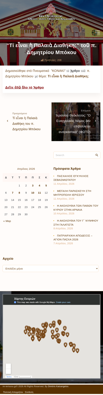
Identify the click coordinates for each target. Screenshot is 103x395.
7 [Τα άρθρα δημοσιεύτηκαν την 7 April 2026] (12, 192)
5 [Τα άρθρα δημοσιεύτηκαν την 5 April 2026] (46, 185)
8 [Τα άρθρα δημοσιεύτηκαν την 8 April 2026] (19, 192)
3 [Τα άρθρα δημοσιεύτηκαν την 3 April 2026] (33, 185)
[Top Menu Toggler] (97, 32)
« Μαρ (7, 220)
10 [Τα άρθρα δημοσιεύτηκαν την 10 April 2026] (32, 192)
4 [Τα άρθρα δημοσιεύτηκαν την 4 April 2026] (39, 185)
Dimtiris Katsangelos (58, 386)
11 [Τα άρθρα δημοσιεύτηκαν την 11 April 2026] (39, 192)
